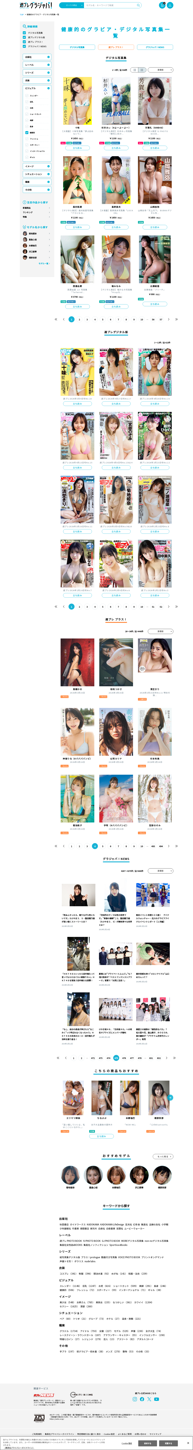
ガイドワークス (78, 1224)
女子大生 (152, 1331)
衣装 (27, 80)
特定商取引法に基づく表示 (89, 1434)
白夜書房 (110, 1228)
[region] (96, 1443)
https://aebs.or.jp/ (56, 1419)
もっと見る (163, 1156)
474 (108, 1058)
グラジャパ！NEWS (37, 46)
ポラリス (78, 1261)
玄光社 (128, 1224)
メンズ (113, 1351)
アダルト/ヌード (144, 1339)
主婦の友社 (154, 1224)
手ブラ (67, 1351)
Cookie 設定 (109, 1434)
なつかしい (122, 1302)
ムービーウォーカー (134, 1228)
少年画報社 (65, 1228)
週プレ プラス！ (35, 41)
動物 (128, 1351)
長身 (31, 126)
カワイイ (142, 1302)
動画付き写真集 (108, 1257)
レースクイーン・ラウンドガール (81, 1335)
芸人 (109, 1339)
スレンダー (34, 95)
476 (124, 1058)
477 (132, 1058)
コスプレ (68, 1273)
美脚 (31, 120)
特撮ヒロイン (70, 1339)
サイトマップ (155, 1434)
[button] (170, 1098)
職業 (27, 181)
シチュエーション (33, 174)
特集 (25, 216)
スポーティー (35, 145)
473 (100, 1058)
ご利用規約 (37, 1434)
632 (159, 1058)
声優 (136, 1331)
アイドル (88, 1331)
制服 (85, 1273)
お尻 (31, 108)
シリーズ (29, 72)
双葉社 (119, 1228)
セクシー (162, 1302)
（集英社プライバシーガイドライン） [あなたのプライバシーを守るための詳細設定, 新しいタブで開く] (19, 1447)
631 (151, 1058)
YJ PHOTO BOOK (91, 1240)
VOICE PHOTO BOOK (128, 1257)
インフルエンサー (152, 1335)
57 (161, 319)
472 (93, 1058)
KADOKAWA (93, 1224)
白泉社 (101, 1228)
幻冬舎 (136, 1224)
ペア (66, 1318)
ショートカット (35, 114)
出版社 (28, 56)
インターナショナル (37, 151)
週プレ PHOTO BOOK (70, 1240)
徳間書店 (84, 1228)
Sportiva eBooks (117, 1244)
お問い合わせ (140, 1434)
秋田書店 (64, 1224)
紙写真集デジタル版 (70, 1257)
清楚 (66, 1306)
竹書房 (75, 1228)
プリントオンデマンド (151, 1257)
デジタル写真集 (35, 32)
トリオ (80, 1318)
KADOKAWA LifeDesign (112, 1224)
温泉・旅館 (131, 1318)
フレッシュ (34, 139)
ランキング (28, 212)
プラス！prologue (90, 1257)
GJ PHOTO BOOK (109, 1240)
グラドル (69, 1331)
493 (153, 846)
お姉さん (85, 1302)
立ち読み (77, 147)
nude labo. (90, 1261)
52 (161, 606)
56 (153, 319)
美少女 (67, 1302)
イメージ (29, 166)
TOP (21, 14)
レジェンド (92, 1339)
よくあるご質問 (124, 1434)
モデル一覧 (43, 263)
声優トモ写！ (66, 1261)
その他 (28, 189)
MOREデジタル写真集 (130, 1240)
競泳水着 (101, 1273)
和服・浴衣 (137, 1273)
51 (153, 606)
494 (161, 846)
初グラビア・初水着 (90, 1351)
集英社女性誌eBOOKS (71, 1244)
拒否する (147, 1443)
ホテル (113, 1318)
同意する (168, 1443)
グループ (96, 1318)
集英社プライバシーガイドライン (59, 1434)
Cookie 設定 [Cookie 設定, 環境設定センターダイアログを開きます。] (127, 1443)
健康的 (32, 132)
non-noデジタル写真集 (154, 1240)
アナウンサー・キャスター (120, 1335)
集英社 (144, 1224)
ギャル (32, 157)
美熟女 (103, 1302)
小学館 (164, 1224)
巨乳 (31, 102)
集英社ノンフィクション (95, 1244)
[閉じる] (188, 1443)
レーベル (29, 64)
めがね (118, 1273)
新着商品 (27, 207)
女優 (105, 1331)
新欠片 (93, 1228)
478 (139, 1058)
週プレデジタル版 (36, 37)
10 (141, 319)
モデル (121, 1331)
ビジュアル (30, 88)
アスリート (125, 1339)
